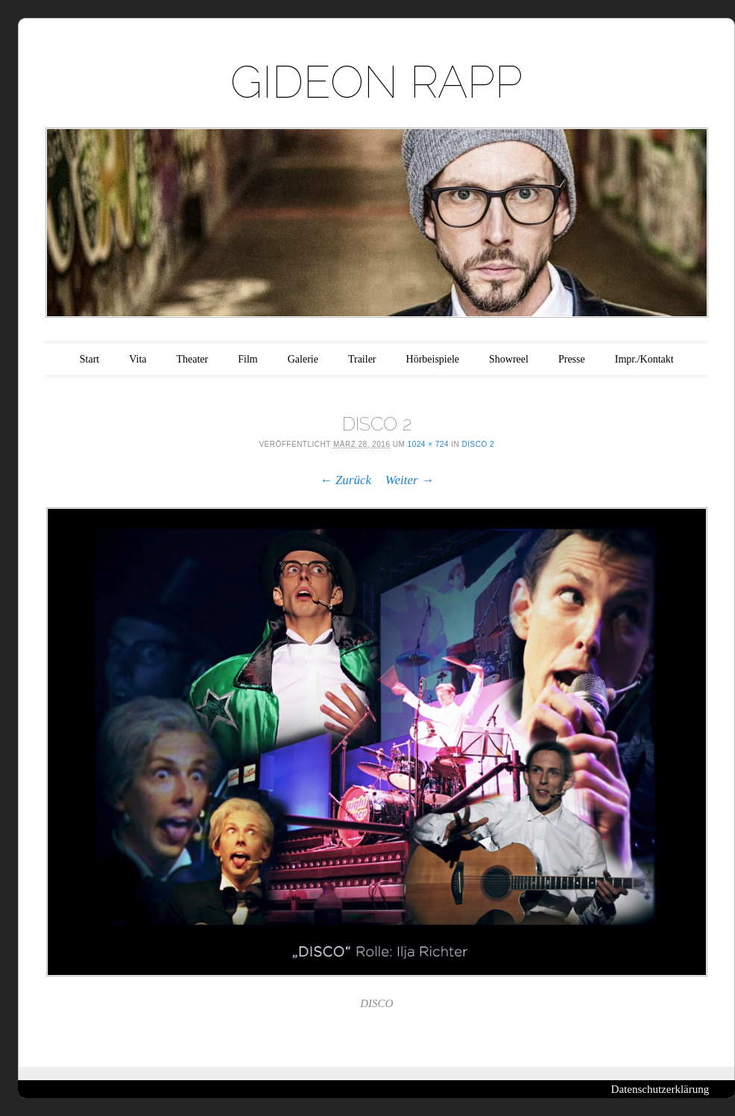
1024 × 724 (428, 444)
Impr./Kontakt (644, 359)
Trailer (362, 359)
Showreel (509, 359)
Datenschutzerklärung (660, 1089)
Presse (571, 359)
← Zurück (345, 480)
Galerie (303, 359)
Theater (193, 359)
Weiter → (409, 480)
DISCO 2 (478, 444)
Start (89, 359)
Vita (137, 359)
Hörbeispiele (433, 359)
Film (247, 359)
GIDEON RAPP (376, 82)
